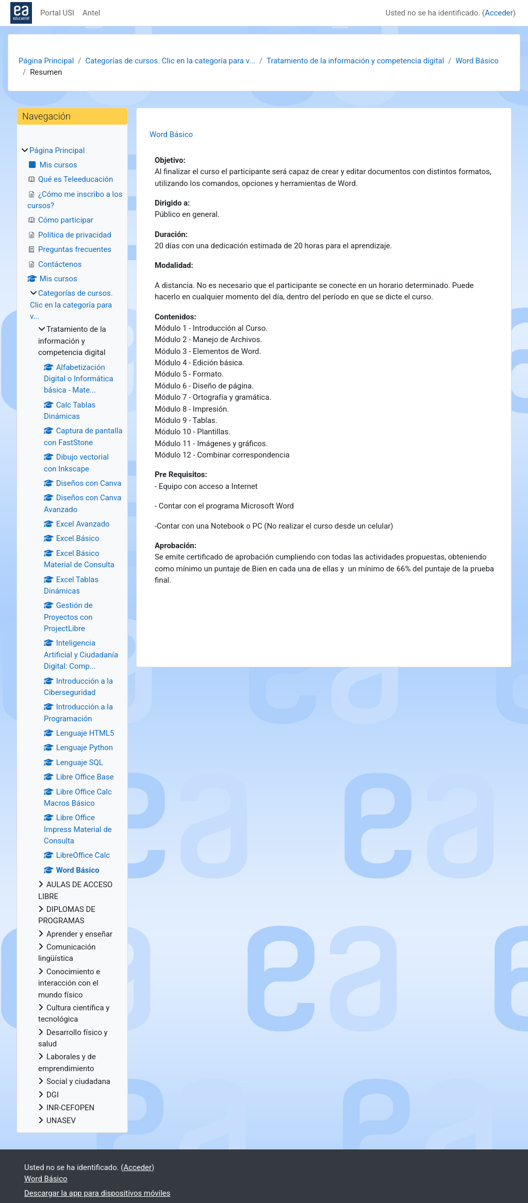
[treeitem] (72, 636)
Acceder (499, 13)
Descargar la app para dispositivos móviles (97, 1193)
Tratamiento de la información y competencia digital (355, 60)
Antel (91, 13)
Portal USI (57, 13)
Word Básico (477, 60)
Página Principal (46, 60)
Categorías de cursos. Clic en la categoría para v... (170, 60)
